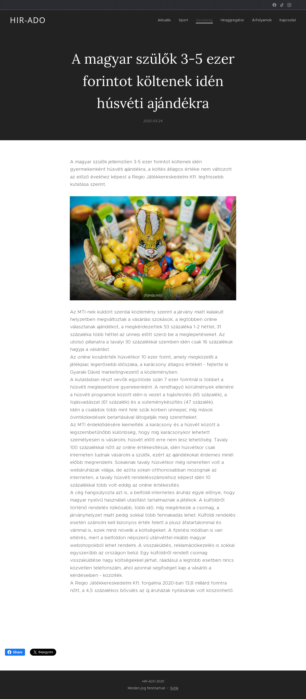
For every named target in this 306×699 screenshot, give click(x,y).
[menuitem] (165, 20)
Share (15, 652)
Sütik (174, 688)
